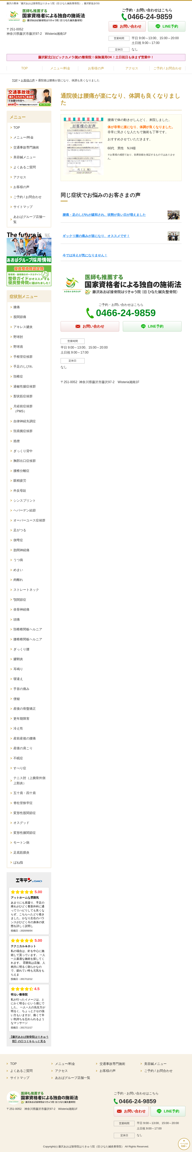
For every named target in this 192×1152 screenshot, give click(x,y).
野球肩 (18, 346)
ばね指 (18, 862)
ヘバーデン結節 (24, 510)
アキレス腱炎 (23, 327)
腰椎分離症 (21, 470)
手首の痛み (21, 689)
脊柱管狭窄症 (23, 803)
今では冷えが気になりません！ (85, 255)
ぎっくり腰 (21, 649)
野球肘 (18, 337)
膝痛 (16, 307)
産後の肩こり (23, 748)
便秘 (16, 699)
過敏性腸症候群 (24, 386)
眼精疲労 (19, 480)
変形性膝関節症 (24, 832)
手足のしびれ (23, 366)
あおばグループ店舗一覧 (29, 219)
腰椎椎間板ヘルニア (27, 639)
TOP (24, 68)
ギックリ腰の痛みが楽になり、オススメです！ (96, 236)
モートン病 (21, 842)
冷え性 (18, 728)
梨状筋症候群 (23, 396)
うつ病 (18, 560)
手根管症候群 (23, 356)
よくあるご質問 (24, 167)
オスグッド (21, 822)
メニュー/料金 (60, 68)
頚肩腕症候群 (23, 431)
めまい (18, 570)
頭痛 (16, 619)
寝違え (18, 679)
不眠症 (18, 758)
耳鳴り (18, 669)
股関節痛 (19, 317)
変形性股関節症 (24, 813)
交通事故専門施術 (26, 147)
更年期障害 (21, 718)
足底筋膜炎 (21, 852)
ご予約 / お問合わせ (167, 68)
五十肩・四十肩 (24, 793)
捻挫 (16, 441)
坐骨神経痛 (21, 609)
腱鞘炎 (18, 659)
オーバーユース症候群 (29, 520)
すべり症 (19, 768)
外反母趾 (19, 490)
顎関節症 (19, 599)
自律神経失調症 (24, 421)
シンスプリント (24, 500)
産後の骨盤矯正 (24, 708)
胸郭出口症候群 (24, 460)
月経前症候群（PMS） (23, 409)
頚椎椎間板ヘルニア (27, 629)
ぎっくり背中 (23, 451)
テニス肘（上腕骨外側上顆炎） (29, 780)
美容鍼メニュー (24, 157)
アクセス (131, 68)
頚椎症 (18, 376)
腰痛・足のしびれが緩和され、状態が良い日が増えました (104, 214)
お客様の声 (96, 68)
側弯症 (18, 540)
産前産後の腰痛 (24, 738)
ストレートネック (26, 589)
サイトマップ (23, 206)
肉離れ (18, 579)
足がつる (19, 530)
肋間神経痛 (21, 550)
